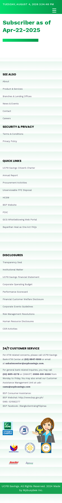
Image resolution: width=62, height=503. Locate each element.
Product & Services (13, 89)
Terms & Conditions (13, 134)
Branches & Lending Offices (17, 96)
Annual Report (10, 175)
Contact (7, 111)
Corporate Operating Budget (17, 284)
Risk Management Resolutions (19, 314)
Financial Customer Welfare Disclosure (23, 299)
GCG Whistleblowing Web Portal (20, 219)
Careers (7, 118)
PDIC (5, 212)
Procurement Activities (15, 182)
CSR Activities (10, 329)
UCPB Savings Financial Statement (21, 277)
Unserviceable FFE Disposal (17, 190)
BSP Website (10, 205)
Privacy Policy (10, 141)
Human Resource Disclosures (18, 321)
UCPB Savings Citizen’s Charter (19, 168)
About (6, 81)
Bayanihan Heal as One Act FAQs (20, 227)
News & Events (11, 103)
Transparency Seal (12, 262)
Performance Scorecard (15, 292)
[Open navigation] (31, 10)
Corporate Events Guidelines (18, 306)
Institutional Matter (13, 269)
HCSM (6, 197)
